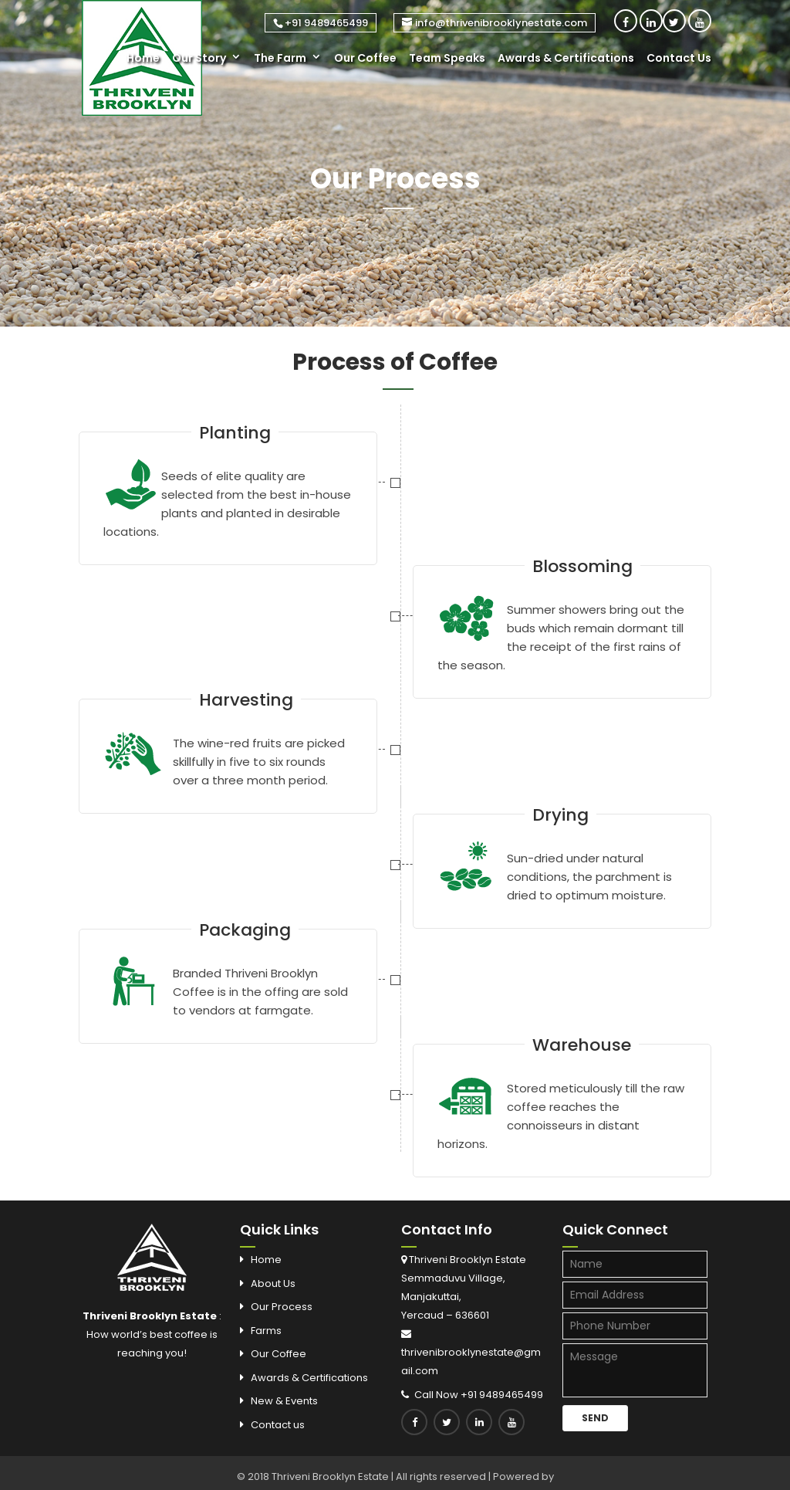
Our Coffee (365, 58)
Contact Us (679, 58)
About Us (273, 1283)
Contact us (278, 1424)
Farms (266, 1330)
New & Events (284, 1400)
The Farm (280, 58)
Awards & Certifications (566, 58)
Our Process (281, 1306)
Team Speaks (447, 58)
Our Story (199, 58)
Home (143, 58)
